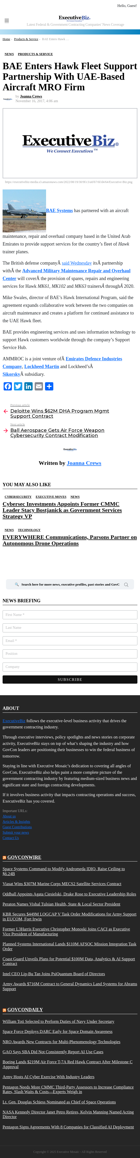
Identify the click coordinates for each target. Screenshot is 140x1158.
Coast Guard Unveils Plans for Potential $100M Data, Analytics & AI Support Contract (69, 961)
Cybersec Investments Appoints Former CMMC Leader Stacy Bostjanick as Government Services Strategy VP (62, 510)
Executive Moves (51, 497)
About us (9, 816)
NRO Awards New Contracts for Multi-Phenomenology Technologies (61, 1042)
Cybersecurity (18, 497)
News (74, 497)
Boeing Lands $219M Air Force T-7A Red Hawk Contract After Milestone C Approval (67, 1064)
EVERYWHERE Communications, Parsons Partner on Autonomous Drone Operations (70, 540)
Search (126, 585)
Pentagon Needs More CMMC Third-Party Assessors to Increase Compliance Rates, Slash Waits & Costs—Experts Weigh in (68, 1089)
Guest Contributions (17, 827)
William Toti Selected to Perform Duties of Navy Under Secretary (58, 1021)
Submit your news (16, 832)
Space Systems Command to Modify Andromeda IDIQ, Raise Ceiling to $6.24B (64, 871)
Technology (29, 530)
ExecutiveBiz (14, 720)
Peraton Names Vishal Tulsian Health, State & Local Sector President (61, 904)
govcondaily (25, 1009)
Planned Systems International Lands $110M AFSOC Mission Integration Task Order (69, 946)
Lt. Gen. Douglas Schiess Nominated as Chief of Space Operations (59, 1102)
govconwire (24, 857)
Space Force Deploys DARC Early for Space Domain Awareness (58, 1031)
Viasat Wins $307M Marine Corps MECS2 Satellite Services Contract (62, 884)
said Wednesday (77, 263)
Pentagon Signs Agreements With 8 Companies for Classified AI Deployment (68, 1127)
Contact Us (11, 838)
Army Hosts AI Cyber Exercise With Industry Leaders (48, 1077)
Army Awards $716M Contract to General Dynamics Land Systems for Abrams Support (70, 986)
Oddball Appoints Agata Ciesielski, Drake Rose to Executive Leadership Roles (69, 894)
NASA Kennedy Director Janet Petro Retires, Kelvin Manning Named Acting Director (68, 1114)
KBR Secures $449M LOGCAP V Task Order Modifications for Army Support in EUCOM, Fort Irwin (69, 916)
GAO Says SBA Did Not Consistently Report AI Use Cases (53, 1052)
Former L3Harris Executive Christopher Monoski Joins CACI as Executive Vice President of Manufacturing (66, 931)
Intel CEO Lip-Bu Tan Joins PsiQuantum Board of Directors (54, 974)
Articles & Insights (16, 822)
